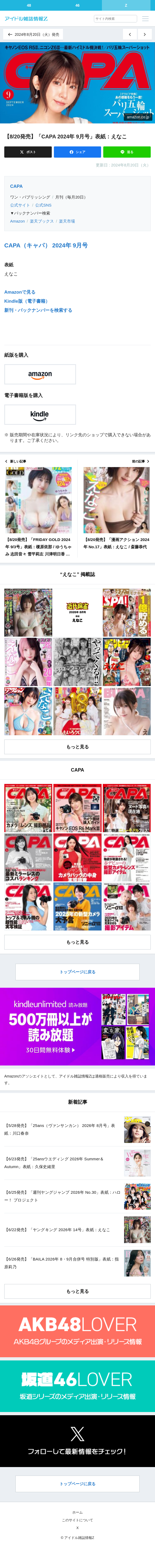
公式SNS (43, 205)
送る (129, 152)
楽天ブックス (42, 221)
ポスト (30, 152)
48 (29, 5)
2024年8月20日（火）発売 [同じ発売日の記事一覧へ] (33, 34)
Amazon (17, 221)
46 (77, 5)
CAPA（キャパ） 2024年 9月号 (46, 245)
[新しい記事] (130, 34)
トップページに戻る (77, 972)
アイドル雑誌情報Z (75, 1076)
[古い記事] (145, 34)
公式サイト (20, 205)
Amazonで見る (19, 292)
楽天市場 (67, 221)
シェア (80, 152)
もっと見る (77, 746)
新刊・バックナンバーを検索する (38, 310)
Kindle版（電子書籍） (27, 301)
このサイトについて (77, 1520)
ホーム (77, 1512)
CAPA (16, 186)
